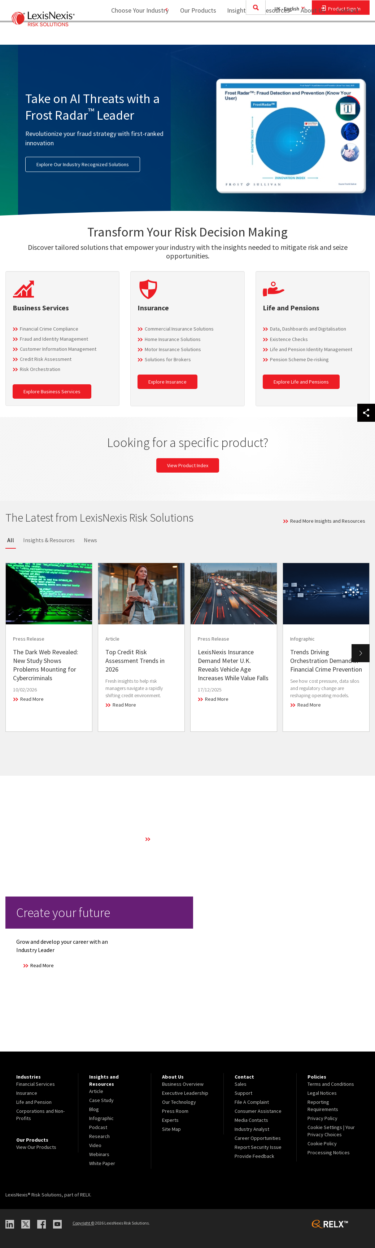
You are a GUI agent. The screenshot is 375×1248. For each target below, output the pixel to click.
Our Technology (179, 1102)
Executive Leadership (185, 1093)
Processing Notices (329, 1152)
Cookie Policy (322, 1143)
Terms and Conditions (331, 1084)
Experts (170, 1120)
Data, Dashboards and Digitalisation (308, 329)
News (90, 540)
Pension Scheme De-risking (299, 359)
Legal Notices (322, 1093)
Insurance (26, 1093)
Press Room (175, 1111)
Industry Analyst (252, 1129)
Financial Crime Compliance (49, 329)
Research (99, 1136)
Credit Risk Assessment (45, 359)
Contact (348, 34)
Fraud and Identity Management (54, 339)
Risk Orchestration (40, 369)
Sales (241, 1084)
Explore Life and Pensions (301, 382)
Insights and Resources (253, 34)
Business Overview (183, 1084)
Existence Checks (289, 339)
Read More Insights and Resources (327, 521)
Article (96, 1091)
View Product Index (187, 465)
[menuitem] (193, 35)
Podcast (98, 1127)
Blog (94, 1109)
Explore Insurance (167, 382)
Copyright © (83, 1223)
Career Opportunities (258, 1138)
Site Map (171, 1129)
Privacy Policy (322, 1118)
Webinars (99, 1154)
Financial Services (35, 1084)
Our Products (193, 34)
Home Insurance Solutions (173, 339)
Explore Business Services (51, 391)
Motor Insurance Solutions (173, 349)
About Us (308, 34)
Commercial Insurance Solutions (179, 329)
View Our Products (36, 1147)
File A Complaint (252, 1102)
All (10, 540)
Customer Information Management (58, 349)
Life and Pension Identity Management (311, 349)
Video (95, 1145)
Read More (32, 699)
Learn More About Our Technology (189, 839)
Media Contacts (251, 1120)
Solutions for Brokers (168, 359)
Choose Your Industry (130, 34)
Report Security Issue (258, 1147)
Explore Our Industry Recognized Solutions (82, 164)
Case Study (101, 1100)
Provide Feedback (254, 1156)
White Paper (102, 1163)
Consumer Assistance (258, 1111)
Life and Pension (34, 1102)
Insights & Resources (49, 540)
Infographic (101, 1118)
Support (243, 1093)
